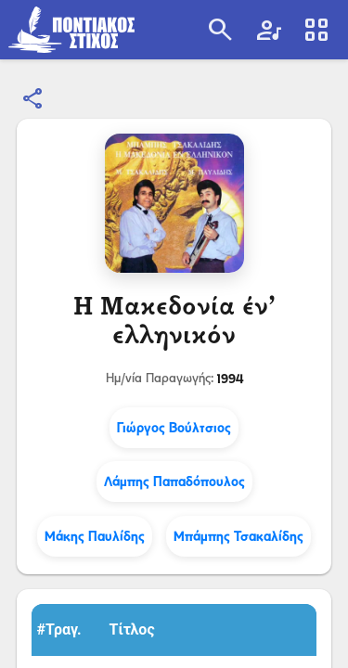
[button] (67, 630)
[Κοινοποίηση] (33, 99)
